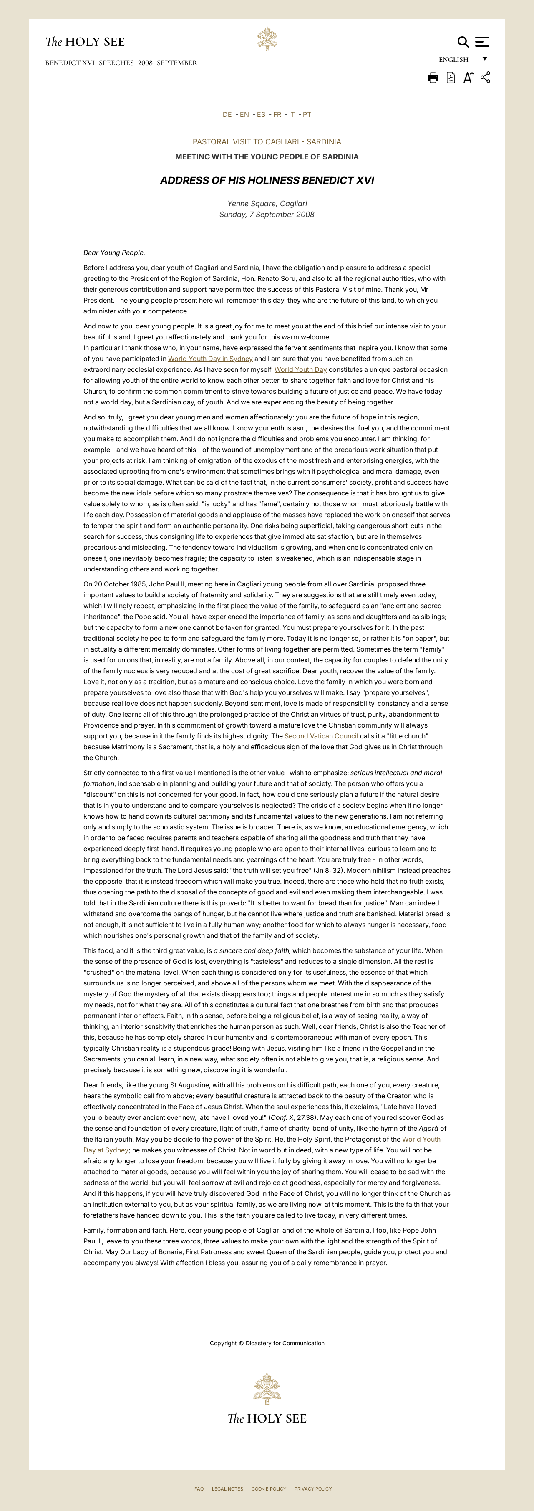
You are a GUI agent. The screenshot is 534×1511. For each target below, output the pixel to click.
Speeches (117, 62)
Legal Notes (227, 1489)
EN (244, 114)
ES (261, 114)
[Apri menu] (481, 42)
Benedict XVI (70, 62)
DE (227, 114)
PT (307, 114)
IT (292, 114)
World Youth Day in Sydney (210, 358)
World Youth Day (301, 369)
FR (277, 114)
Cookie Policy (269, 1489)
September (177, 62)
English (457, 61)
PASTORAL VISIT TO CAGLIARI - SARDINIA (267, 141)
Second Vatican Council (321, 736)
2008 (146, 62)
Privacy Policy (313, 1489)
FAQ (199, 1489)
